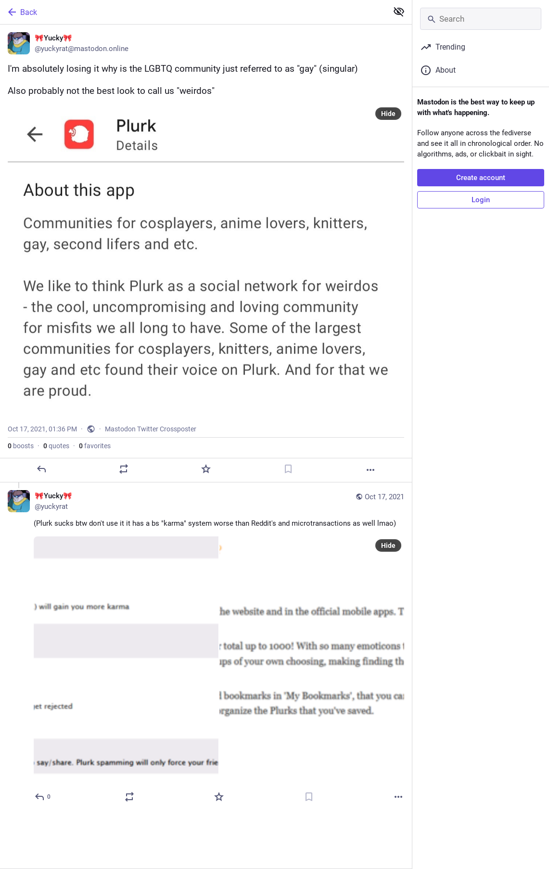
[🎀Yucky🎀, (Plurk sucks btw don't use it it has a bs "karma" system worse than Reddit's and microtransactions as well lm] (206, 647)
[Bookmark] (288, 469)
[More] (370, 470)
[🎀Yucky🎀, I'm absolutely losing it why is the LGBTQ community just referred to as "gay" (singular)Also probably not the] (206, 253)
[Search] (480, 19)
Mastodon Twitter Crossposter (150, 429)
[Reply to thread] (43, 797)
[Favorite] (206, 469)
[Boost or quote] (123, 469)
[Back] (193, 12)
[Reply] (41, 469)
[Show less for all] (399, 11)
